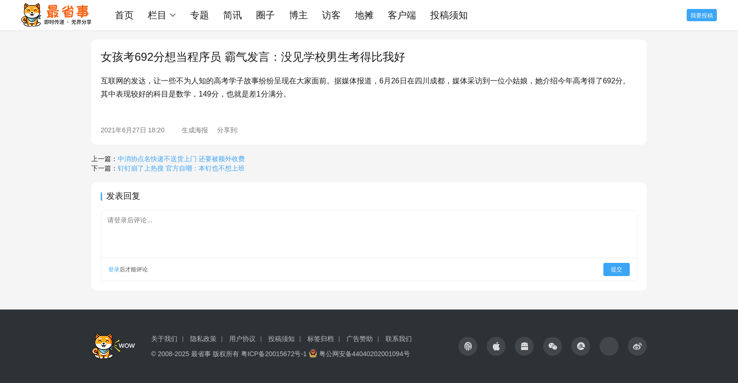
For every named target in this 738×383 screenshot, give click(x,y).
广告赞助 (359, 338)
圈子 (265, 15)
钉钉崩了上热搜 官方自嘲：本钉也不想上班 (181, 168)
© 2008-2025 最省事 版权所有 (195, 354)
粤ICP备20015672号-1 (274, 354)
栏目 (157, 15)
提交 (616, 269)
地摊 (364, 15)
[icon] (467, 346)
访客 (331, 15)
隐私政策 (203, 338)
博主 (298, 15)
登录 (114, 269)
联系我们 (398, 338)
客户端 (402, 15)
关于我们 (164, 338)
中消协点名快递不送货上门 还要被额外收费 (181, 159)
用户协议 (242, 338)
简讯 (232, 15)
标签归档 (320, 338)
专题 (199, 15)
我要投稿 (701, 15)
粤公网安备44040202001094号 (364, 354)
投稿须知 (449, 15)
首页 (124, 15)
